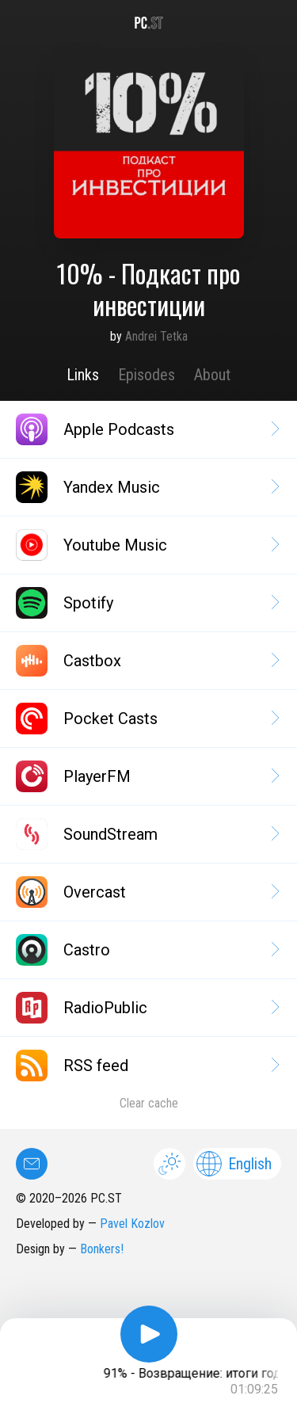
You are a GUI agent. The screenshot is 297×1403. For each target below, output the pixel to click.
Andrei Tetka (156, 336)
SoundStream (146, 834)
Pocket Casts (146, 719)
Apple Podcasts (146, 429)
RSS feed (146, 1066)
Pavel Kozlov (132, 1223)
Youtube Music (146, 545)
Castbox (146, 661)
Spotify (146, 603)
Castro (146, 950)
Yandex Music (146, 487)
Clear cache (149, 1103)
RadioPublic (146, 1008)
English (234, 1163)
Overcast (146, 892)
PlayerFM (146, 776)
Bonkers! (102, 1248)
